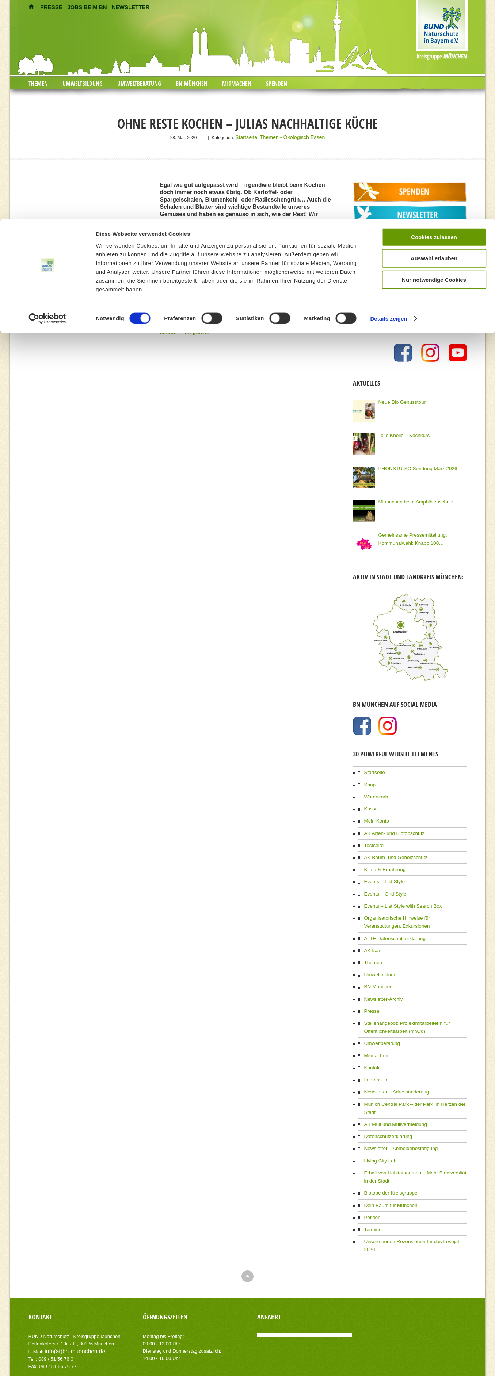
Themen (38, 84)
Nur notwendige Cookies (434, 411)
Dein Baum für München (387, 1165)
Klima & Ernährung (382, 860)
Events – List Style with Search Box (398, 894)
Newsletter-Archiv (381, 981)
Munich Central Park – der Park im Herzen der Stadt (414, 1078)
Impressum (375, 1056)
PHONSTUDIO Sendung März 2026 (413, 466)
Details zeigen (388, 450)
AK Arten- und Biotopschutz (391, 826)
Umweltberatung (139, 84)
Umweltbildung (82, 84)
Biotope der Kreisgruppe (387, 1154)
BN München (191, 84)
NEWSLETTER (130, 7)
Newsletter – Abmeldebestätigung (397, 1112)
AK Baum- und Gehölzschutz (392, 849)
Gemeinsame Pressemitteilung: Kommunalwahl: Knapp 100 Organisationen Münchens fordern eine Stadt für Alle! (420, 537)
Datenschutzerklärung (385, 1101)
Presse (371, 992)
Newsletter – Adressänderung (393, 1067)
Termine (372, 1188)
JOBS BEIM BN (87, 7)
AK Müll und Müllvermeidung (392, 1090)
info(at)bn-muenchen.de (70, 1300)
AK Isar (371, 935)
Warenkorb (374, 792)
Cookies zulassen (434, 368)
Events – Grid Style (383, 883)
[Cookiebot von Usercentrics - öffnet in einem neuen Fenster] (47, 450)
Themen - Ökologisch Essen (290, 136)
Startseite (251, 136)
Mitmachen (236, 84)
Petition (371, 1176)
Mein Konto (375, 815)
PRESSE (51, 7)
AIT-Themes (86, 1349)
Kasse (370, 803)
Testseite (372, 837)
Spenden (276, 84)
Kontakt (371, 1044)
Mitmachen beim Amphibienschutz (411, 499)
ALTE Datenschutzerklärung (391, 924)
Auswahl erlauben (434, 390)
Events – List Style (382, 871)
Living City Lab (378, 1124)
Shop (369, 781)
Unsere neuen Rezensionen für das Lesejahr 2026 (413, 1199)
